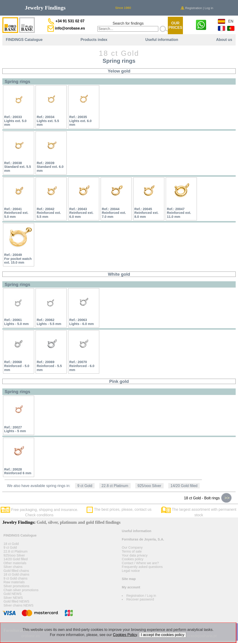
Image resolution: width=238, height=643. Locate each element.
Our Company (132, 547)
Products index (93, 40)
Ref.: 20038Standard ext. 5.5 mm (17, 166)
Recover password (140, 599)
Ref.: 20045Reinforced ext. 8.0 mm (146, 213)
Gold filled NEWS (16, 601)
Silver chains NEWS (18, 605)
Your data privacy (135, 555)
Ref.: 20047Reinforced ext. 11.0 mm (179, 213)
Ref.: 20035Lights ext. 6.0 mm (80, 120)
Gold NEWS (12, 594)
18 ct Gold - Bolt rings (208, 498)
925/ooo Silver (149, 486)
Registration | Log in (197, 8)
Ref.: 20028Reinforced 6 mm (17, 471)
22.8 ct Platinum (115, 486)
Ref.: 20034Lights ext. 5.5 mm (48, 120)
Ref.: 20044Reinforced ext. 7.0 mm (114, 213)
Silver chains (13, 567)
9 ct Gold (84, 486)
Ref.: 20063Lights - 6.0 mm (81, 322)
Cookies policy (132, 559)
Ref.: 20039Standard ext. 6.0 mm (50, 166)
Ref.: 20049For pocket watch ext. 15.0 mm (18, 258)
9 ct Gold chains (15, 578)
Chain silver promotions (20, 590)
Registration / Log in (141, 595)
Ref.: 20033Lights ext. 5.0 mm (15, 120)
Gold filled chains (16, 571)
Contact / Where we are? (140, 563)
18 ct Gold (11, 544)
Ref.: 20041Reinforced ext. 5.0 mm (16, 213)
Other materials (14, 563)
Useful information (161, 40)
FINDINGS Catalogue (24, 40)
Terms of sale (132, 551)
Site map (129, 579)
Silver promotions (16, 586)
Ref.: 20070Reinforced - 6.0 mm (81, 365)
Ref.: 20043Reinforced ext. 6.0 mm (81, 213)
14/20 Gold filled (184, 486)
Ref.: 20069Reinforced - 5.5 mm (49, 365)
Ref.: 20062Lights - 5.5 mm (49, 322)
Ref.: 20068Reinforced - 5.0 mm (16, 365)
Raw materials (14, 582)
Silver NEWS (13, 598)
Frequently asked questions (142, 567)
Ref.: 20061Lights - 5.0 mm (16, 322)
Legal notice (131, 571)
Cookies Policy (125, 635)
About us (224, 40)
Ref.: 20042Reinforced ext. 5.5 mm (49, 213)
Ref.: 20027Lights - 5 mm (15, 429)
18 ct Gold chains (16, 574)
